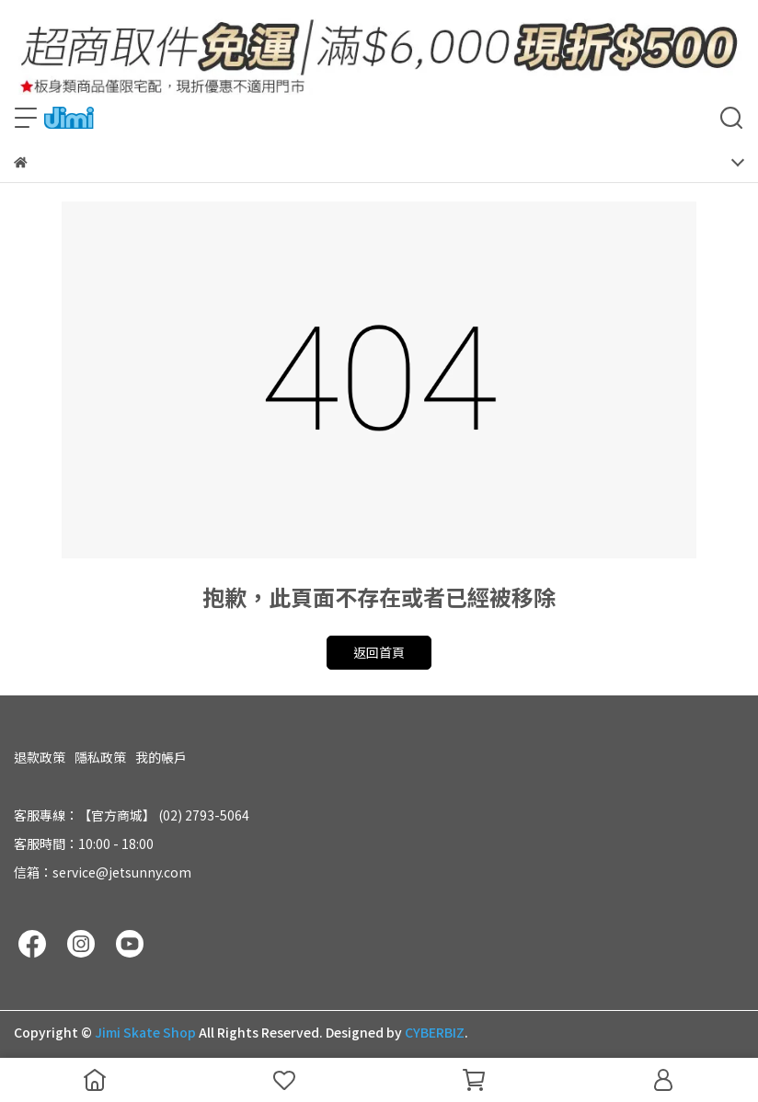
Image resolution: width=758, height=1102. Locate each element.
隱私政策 (100, 757)
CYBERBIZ (435, 1032)
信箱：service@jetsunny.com (102, 872)
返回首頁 (379, 652)
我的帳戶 (161, 757)
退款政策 (39, 757)
